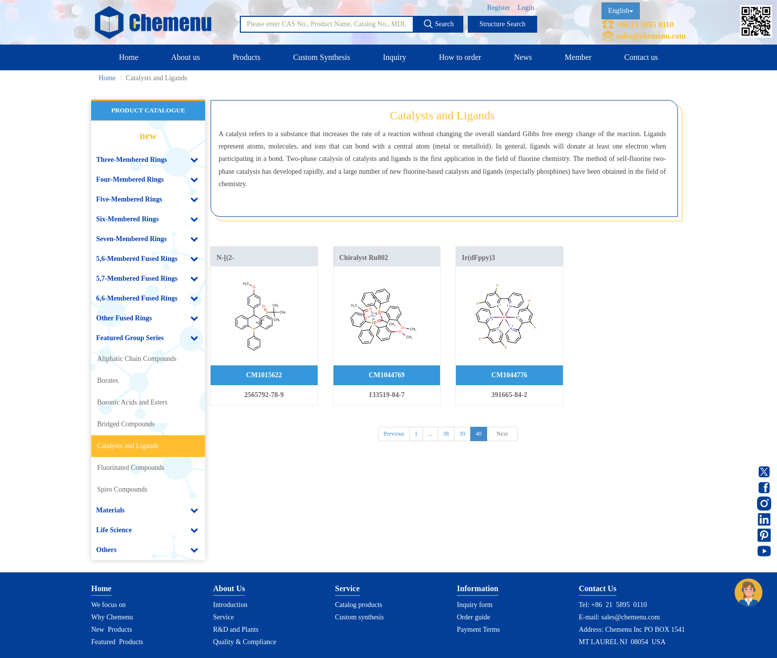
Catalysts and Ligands (128, 446)
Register (498, 7)
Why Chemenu (112, 617)
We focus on (108, 604)
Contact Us (597, 588)
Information (478, 588)
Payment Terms (478, 629)
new (148, 135)
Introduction (230, 604)
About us (185, 57)
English (620, 10)
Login (526, 7)
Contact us (641, 57)
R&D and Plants (236, 629)
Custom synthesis (359, 617)
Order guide (473, 617)
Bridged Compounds (126, 424)
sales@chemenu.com (651, 36)
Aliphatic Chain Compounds (136, 358)
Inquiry (394, 57)
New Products (111, 629)
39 (462, 433)
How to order (460, 57)
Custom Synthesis (321, 57)
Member (578, 57)
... (430, 433)
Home (128, 57)
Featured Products (117, 642)
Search (438, 24)
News (523, 57)
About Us (229, 588)
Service (223, 617)
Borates (107, 380)
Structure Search (503, 24)
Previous (394, 433)
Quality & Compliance (245, 642)
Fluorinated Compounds (131, 467)
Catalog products (358, 604)
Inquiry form (475, 604)
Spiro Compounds (122, 489)
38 (446, 433)
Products (246, 57)
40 (479, 433)
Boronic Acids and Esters (132, 402)
